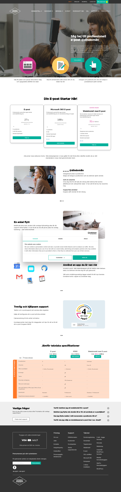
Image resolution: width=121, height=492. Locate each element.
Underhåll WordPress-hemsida (100, 452)
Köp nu (27, 138)
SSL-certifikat (88, 454)
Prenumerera (36, 463)
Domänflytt (87, 440)
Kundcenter (71, 440)
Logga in (92, 1)
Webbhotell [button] (36, 11)
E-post (67, 11)
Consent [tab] (35, 238)
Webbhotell (87, 447)
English (76, 1)
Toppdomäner (88, 444)
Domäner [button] (48, 11)
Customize (60, 257)
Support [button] (95, 11)
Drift (70, 1)
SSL (87, 11)
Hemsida (99, 443)
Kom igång (60, 143)
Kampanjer (87, 461)
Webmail (84, 1)
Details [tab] (60, 238)
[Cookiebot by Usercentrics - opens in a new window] (89, 233)
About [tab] (86, 238)
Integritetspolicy (58, 447)
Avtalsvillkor (57, 451)
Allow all (84, 257)
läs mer (48, 139)
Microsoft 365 (78, 11)
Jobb (55, 440)
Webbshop (100, 446)
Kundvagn (102, 2)
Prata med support (21, 419)
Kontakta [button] (105, 11)
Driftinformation (72, 437)
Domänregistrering (89, 437)
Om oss (56, 437)
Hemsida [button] (59, 11)
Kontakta (56, 444)
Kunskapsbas (72, 444)
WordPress (100, 469)
